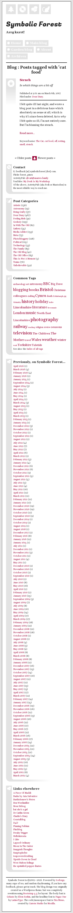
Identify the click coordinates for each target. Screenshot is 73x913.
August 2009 (19, 602)
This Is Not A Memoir (24, 259)
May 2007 (18, 689)
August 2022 (19, 439)
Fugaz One (60, 897)
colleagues (20, 296)
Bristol (46, 290)
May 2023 (18, 409)
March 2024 (19, 403)
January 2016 (19, 539)
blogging (20, 289)
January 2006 (20, 742)
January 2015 (19, 542)
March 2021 (19, 496)
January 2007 (20, 702)
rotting (61, 141)
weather (49, 339)
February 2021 (20, 499)
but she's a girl (20, 809)
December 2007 (21, 666)
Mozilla (51, 903)
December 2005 (21, 746)
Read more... (27, 133)
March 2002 (19, 775)
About (43, 50)
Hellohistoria (19, 836)
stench (29, 144)
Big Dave (57, 284)
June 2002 (18, 765)
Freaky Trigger (20, 833)
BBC (46, 284)
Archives (16, 56)
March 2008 (19, 656)
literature (39, 307)
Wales (36, 340)
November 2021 (21, 469)
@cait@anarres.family (37, 178)
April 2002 (18, 772)
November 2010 (21, 569)
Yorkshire (24, 345)
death (50, 296)
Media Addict (20, 232)
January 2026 (20, 376)
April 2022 (18, 453)
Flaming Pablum (21, 826)
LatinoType (17, 900)
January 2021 (19, 503)
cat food (49, 141)
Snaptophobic (20, 853)
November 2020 (21, 509)
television (22, 333)
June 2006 (18, 726)
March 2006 (19, 736)
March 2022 (19, 456)
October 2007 (20, 672)
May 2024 (18, 396)
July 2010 (18, 579)
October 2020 (20, 512)
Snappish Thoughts (23, 849)
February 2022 (20, 459)
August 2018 (19, 529)
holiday (41, 301)
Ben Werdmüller (21, 803)
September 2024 (21, 383)
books (34, 290)
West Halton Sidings (23, 863)
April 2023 (18, 412)
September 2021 (21, 476)
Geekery (17, 222)
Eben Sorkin (24, 897)
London (19, 313)
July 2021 (18, 483)
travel (28, 340)
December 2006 (21, 706)
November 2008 (21, 632)
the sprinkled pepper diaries (27, 866)
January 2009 (20, 626)
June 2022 (18, 446)
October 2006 (20, 712)
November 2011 (21, 552)
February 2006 (20, 739)
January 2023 (19, 422)
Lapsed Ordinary (21, 843)
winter (61, 340)
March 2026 (19, 369)
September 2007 (21, 676)
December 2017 (21, 532)
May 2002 (18, 769)
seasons (56, 327)
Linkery (17, 228)
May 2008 (18, 649)
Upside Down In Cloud (24, 859)
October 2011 (20, 556)
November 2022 (21, 429)
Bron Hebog (19, 806)
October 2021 (20, 473)
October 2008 (20, 636)
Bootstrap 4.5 (30, 893)
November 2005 (21, 749)
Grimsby (17, 302)
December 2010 (21, 566)
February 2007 (20, 699)
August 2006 (19, 719)
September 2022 (21, 436)
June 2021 (18, 486)
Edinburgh (58, 296)
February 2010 (20, 592)
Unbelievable (19, 265)
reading (31, 327)
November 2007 (21, 669)
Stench (25, 80)
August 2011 (19, 559)
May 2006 (18, 729)
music (31, 312)
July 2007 (18, 682)
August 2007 (19, 679)
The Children (41, 333)
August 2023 (19, 406)
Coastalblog (19, 819)
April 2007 (18, 692)
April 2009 (18, 616)
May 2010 (18, 586)
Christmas (60, 290)
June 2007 (18, 686)
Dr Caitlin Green (21, 813)
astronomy (36, 284)
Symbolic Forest (34, 24)
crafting (31, 296)
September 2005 (21, 756)
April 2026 (18, 366)
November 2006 (21, 709)
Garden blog (19, 50)
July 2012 (18, 546)
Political (17, 242)
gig (65, 296)
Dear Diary (37, 96)
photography (44, 320)
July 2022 (18, 443)
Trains (16, 262)
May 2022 (18, 449)
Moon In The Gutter (23, 846)
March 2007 (19, 696)
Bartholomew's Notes (24, 799)
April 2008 (18, 652)
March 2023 (19, 416)
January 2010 (19, 596)
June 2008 (18, 646)
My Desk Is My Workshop (36, 181)
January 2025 (20, 379)
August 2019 (19, 526)
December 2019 (21, 519)
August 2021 (19, 479)
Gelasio (10, 897)
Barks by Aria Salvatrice (25, 796)
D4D (15, 823)
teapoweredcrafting (23, 856)
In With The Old (21, 225)
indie (51, 302)
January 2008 (20, 662)
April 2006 (18, 732)
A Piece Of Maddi (22, 793)
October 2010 (20, 572)
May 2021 (18, 489)
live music (52, 308)
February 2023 (20, 419)
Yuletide (37, 345)
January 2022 (19, 463)
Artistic (17, 205)
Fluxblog (17, 829)
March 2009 (19, 619)
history (28, 301)
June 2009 (18, 609)
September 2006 (21, 716)
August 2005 (19, 759)
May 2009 (18, 612)
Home (13, 43)
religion (39, 327)
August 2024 (19, 386)
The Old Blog (19, 252)
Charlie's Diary (20, 816)
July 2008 (18, 642)
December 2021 (21, 466)
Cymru (40, 296)
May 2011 (18, 562)
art (27, 284)
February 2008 (20, 659)
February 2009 (20, 622)
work (15, 345)
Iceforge (60, 880)
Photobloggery (20, 239)
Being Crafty (19, 212)
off (56, 141)
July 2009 (18, 606)
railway (20, 327)
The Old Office (20, 255)
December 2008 (21, 629)
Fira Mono (59, 900)
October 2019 (20, 522)
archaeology (19, 284)
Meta (15, 235)
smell (22, 144)
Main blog (36, 43)
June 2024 (18, 393)
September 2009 (21, 599)
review (47, 327)
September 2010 (21, 576)
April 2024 (18, 399)
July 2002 (18, 762)
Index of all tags (35, 349)
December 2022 (21, 426)
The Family (18, 249)
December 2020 (21, 506)
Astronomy (18, 208)
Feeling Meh (19, 218)
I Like (16, 839)
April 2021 (18, 493)
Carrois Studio (36, 903)
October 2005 (20, 752)
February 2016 (20, 536)
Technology (19, 245)
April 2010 (18, 589)
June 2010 (18, 582)
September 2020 (21, 516)
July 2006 (18, 722)
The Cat (40, 141)
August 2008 (19, 639)
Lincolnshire (22, 307)
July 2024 (18, 389)
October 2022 (20, 432)
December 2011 (21, 549)
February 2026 (20, 373)
